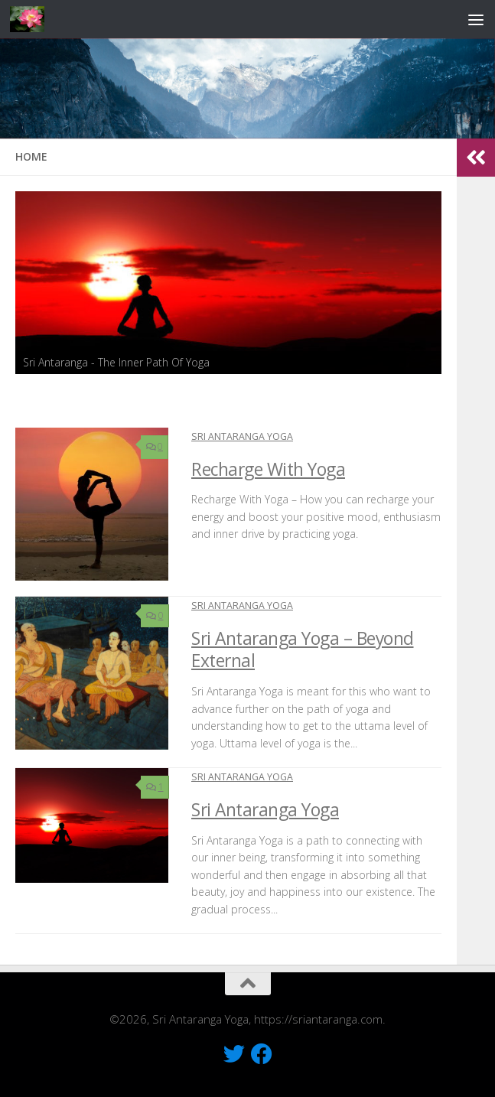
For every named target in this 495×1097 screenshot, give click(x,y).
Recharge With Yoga (268, 469)
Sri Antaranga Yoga (242, 436)
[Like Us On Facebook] (261, 1054)
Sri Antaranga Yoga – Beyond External (302, 650)
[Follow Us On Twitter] (234, 1054)
